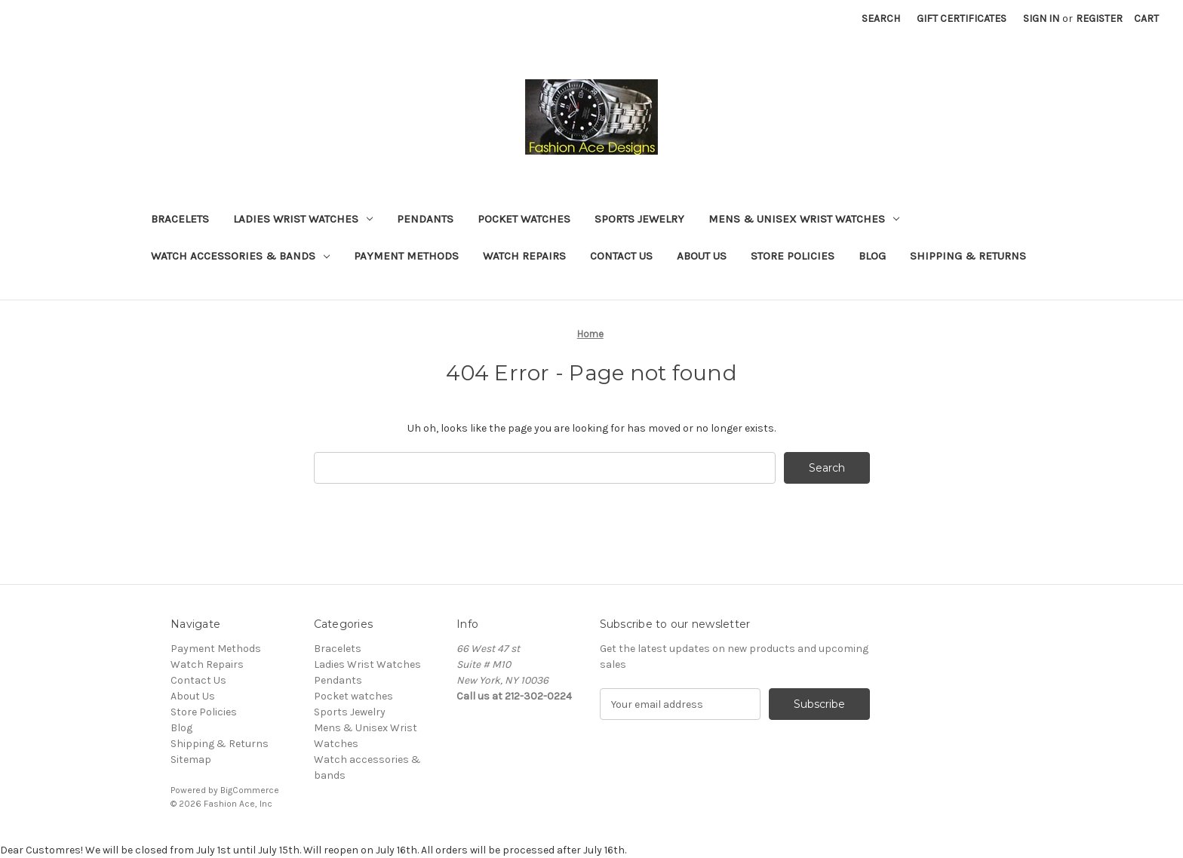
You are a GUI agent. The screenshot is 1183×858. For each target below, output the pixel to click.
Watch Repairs (524, 256)
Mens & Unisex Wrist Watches (803, 219)
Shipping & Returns (968, 256)
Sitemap (191, 759)
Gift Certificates (961, 18)
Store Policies (792, 256)
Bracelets (180, 219)
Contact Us (621, 256)
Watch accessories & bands (240, 256)
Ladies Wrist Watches (303, 219)
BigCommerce (249, 790)
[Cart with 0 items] (1146, 18)
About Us (702, 256)
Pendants (425, 219)
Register (1099, 18)
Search (881, 18)
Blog (872, 256)
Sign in (1041, 18)
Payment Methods (406, 256)
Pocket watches (524, 219)
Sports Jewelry (639, 219)
